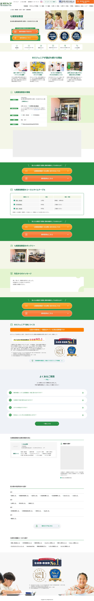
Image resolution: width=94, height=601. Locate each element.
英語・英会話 (26, 115)
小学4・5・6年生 (64, 6)
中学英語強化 (37, 115)
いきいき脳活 (39, 455)
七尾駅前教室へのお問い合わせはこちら (47, 171)
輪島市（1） (14, 518)
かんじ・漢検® (24, 453)
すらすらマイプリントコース (17, 546)
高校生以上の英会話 (47, 453)
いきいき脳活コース (53, 546)
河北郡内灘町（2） (45, 495)
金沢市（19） (35, 495)
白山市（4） (47, 511)
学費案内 (91, 6)
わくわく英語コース (65, 546)
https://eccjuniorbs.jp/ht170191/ (31, 124)
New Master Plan (30, 546)
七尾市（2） (14, 503)
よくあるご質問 (23, 1)
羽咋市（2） (38, 511)
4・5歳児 (48, 6)
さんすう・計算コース (50, 543)
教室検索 (26, 6)
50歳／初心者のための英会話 (27, 455)
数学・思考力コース (62, 543)
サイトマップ (16, 1)
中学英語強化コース (27, 543)
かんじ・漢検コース (73, 543)
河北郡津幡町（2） (56, 495)
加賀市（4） (14, 495)
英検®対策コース (38, 543)
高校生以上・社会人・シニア (81, 6)
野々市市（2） (22, 503)
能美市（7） (31, 503)
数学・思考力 (50, 451)
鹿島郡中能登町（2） (24, 495)
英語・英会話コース (15, 543)
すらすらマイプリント (35, 453)
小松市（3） (75, 495)
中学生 (71, 6)
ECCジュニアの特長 (34, 6)
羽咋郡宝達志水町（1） (27, 511)
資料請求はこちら (47, 178)
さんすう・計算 (41, 451)
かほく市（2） (66, 495)
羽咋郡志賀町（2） (15, 511)
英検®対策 (32, 451)
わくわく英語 (48, 455)
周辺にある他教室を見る (67, 477)
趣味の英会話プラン (41, 546)
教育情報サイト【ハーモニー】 (33, 1)
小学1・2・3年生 (55, 6)
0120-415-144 (36, 109)
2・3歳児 (42, 6)
